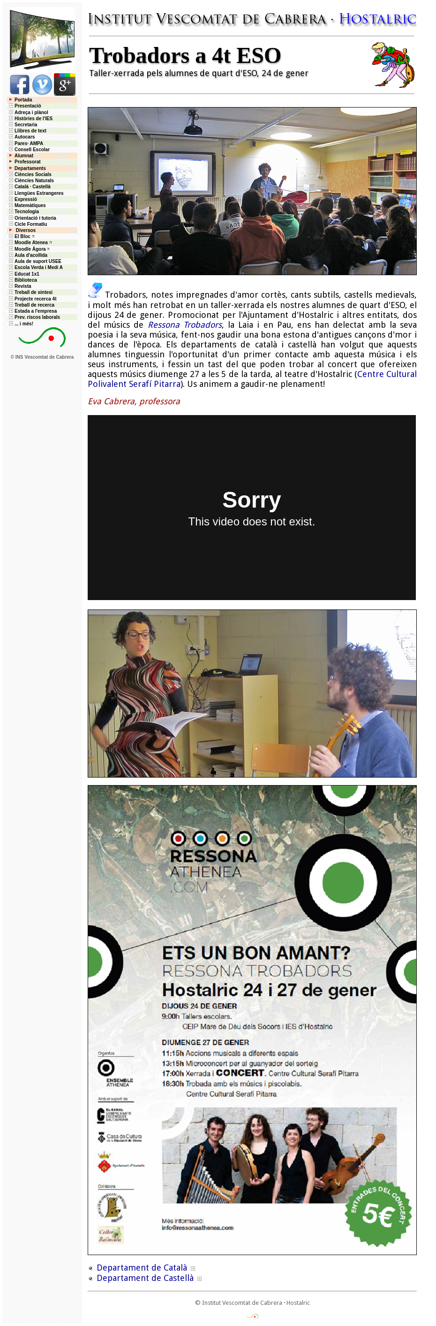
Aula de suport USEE (34, 261)
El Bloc (19, 236)
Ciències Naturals (31, 180)
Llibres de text (27, 130)
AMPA (36, 143)
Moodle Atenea (31, 242)
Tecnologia (23, 211)
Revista (19, 286)
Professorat (24, 161)
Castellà (41, 186)
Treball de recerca (31, 305)
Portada (20, 99)
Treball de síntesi (30, 292)
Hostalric (298, 1302)
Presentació (24, 105)
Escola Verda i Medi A (35, 267)
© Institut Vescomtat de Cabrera (238, 1302)
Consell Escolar (29, 149)
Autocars (25, 136)
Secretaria (22, 124)
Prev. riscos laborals (34, 317)
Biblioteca (22, 280)
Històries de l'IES (30, 118)
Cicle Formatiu (27, 224)
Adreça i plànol (28, 112)
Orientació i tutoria (32, 218)
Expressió (22, 199)
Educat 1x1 (23, 274)
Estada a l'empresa (32, 311)
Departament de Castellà (145, 1278)
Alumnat (24, 155)
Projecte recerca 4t (32, 298)
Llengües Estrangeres (35, 193)
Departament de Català (142, 1267)
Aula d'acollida (27, 255)
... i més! (20, 323)
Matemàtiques (27, 205)
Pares (21, 143)
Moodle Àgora (30, 249)
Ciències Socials (30, 174)
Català (22, 186)
